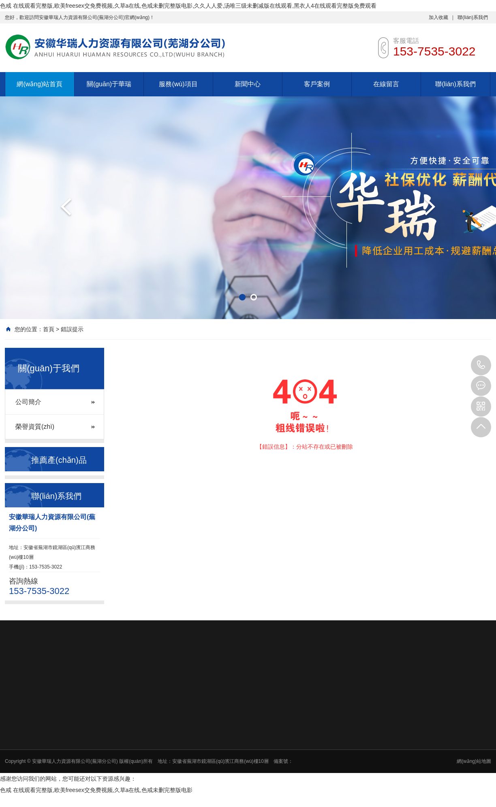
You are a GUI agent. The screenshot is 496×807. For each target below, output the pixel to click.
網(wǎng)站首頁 (39, 84)
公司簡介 (28, 401)
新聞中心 (248, 84)
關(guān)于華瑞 (109, 84)
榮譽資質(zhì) (34, 426)
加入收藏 (438, 17)
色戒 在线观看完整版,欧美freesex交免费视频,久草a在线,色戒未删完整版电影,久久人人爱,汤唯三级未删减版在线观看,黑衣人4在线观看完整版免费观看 (188, 5)
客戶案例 (317, 84)
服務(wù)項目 (178, 84)
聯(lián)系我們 (473, 17)
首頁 (48, 329)
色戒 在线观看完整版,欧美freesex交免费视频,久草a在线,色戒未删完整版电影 (96, 790)
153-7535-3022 (481, 365)
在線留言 (386, 84)
